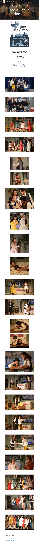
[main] (19, 10)
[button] (1, 1)
